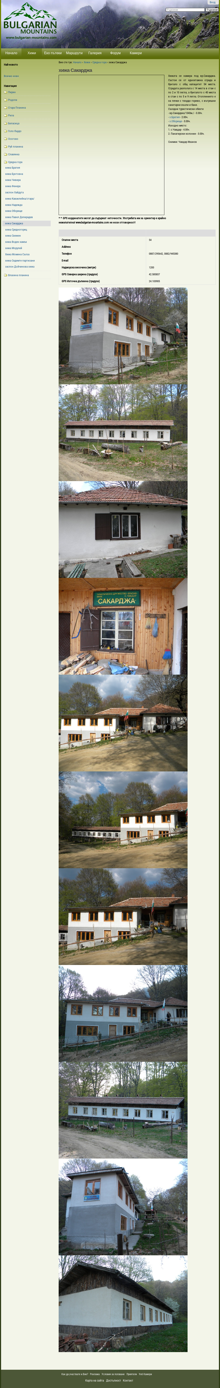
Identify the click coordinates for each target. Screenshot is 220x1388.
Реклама (95, 1374)
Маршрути (74, 53)
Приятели (132, 1374)
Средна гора (99, 62)
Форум (115, 53)
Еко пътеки (53, 53)
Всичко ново (11, 76)
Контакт (128, 1380)
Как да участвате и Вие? (74, 1374)
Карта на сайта (94, 1380)
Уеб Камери (146, 1374)
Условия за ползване (113, 1374)
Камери (136, 53)
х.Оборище (176, 121)
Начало (11, 53)
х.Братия (175, 117)
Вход (212, 2)
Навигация (10, 86)
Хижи (32, 53)
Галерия (94, 53)
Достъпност (113, 1380)
